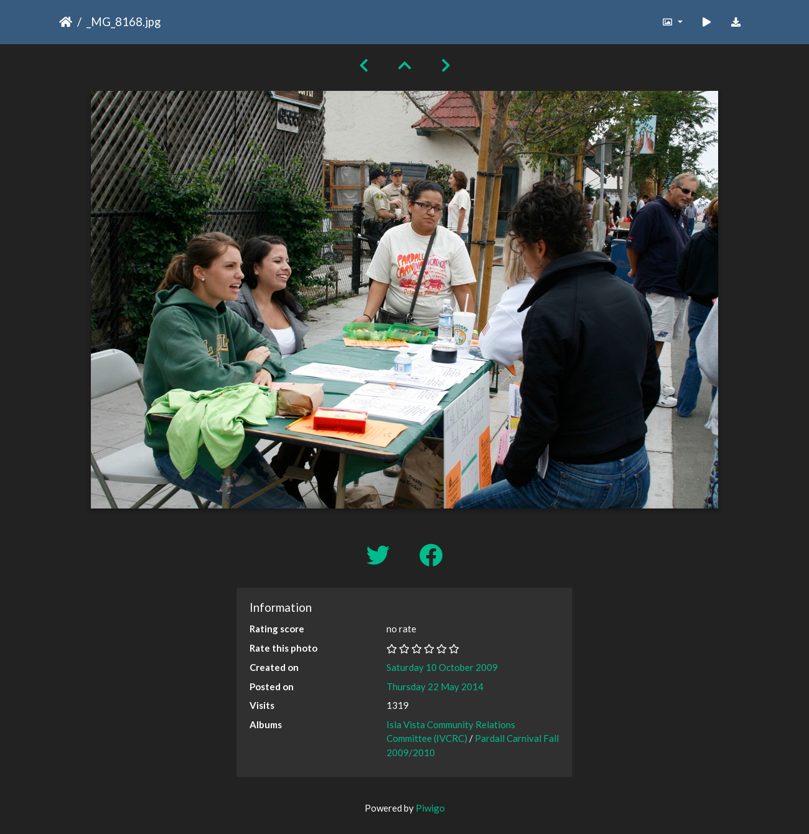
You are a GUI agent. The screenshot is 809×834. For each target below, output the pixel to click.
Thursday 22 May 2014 (435, 686)
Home (65, 21)
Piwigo (430, 807)
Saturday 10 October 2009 (442, 667)
